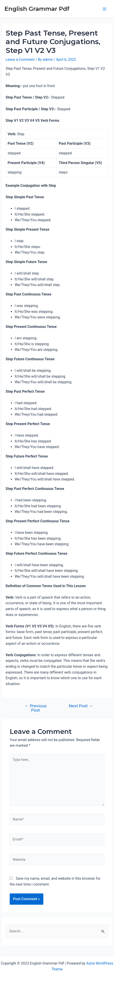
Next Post (81, 706)
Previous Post (35, 708)
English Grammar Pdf (37, 8)
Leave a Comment (20, 59)
